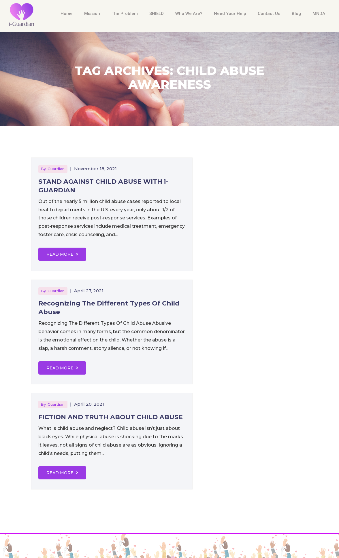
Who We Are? (188, 13)
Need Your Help (230, 13)
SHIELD (156, 13)
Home (67, 13)
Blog (296, 13)
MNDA (318, 13)
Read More (62, 254)
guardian (56, 168)
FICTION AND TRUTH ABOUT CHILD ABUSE (110, 417)
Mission (92, 13)
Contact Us (269, 13)
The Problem (125, 13)
